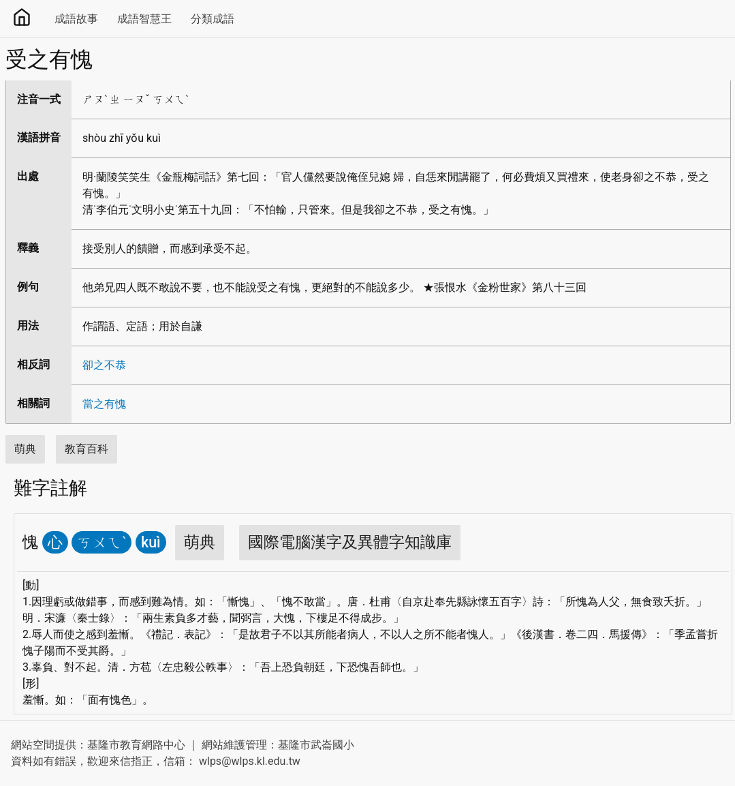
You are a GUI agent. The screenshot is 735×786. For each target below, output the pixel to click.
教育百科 (86, 448)
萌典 (25, 448)
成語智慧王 (144, 18)
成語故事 (76, 18)
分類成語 (212, 18)
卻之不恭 (104, 365)
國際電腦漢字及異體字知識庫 (350, 542)
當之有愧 (104, 403)
